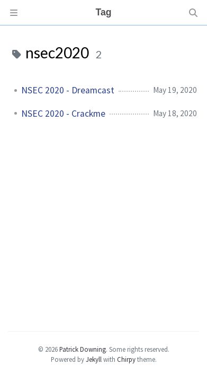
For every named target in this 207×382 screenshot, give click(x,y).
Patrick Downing (82, 349)
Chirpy (126, 359)
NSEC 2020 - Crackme (63, 113)
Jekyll (94, 359)
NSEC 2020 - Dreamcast (67, 90)
